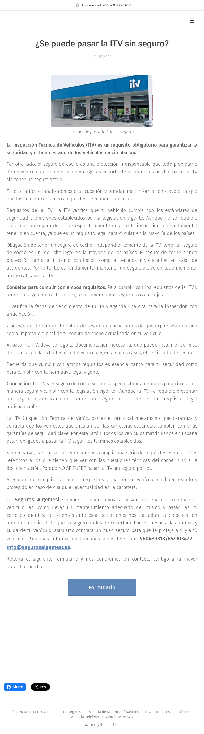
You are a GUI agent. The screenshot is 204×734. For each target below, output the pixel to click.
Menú (192, 20)
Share (15, 687)
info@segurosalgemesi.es (38, 547)
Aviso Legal (93, 725)
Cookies (113, 725)
